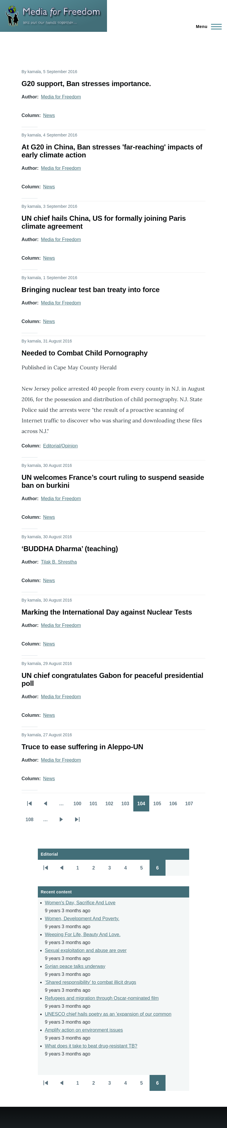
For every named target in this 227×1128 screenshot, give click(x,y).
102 (111, 805)
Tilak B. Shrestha (59, 561)
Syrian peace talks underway (75, 966)
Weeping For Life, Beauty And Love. (83, 934)
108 (31, 821)
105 (159, 805)
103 (127, 805)
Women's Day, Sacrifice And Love (80, 902)
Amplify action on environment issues (84, 1030)
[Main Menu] (207, 26)
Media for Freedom (61, 96)
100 (79, 805)
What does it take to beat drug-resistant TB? (91, 1045)
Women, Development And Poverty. (82, 918)
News (49, 115)
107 (191, 805)
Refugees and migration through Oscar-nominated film (102, 998)
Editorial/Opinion (60, 445)
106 (175, 805)
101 (95, 805)
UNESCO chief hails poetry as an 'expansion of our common (108, 1014)
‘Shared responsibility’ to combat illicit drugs (90, 982)
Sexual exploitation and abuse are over (86, 950)
